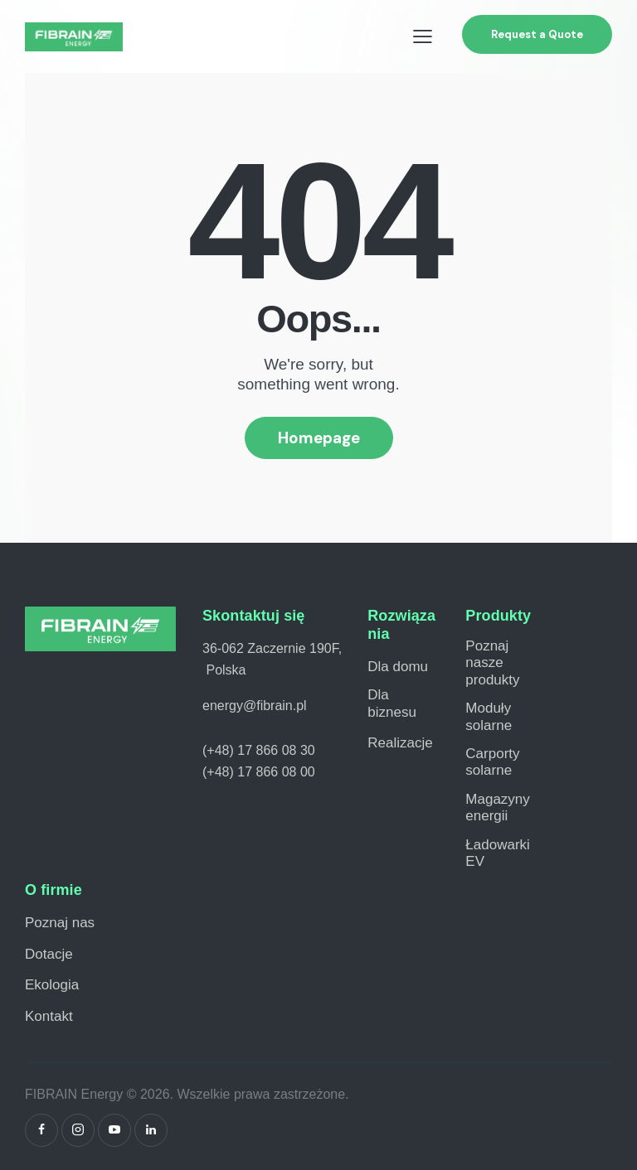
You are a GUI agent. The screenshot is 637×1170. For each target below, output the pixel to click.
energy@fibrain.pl (254, 706)
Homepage (319, 438)
